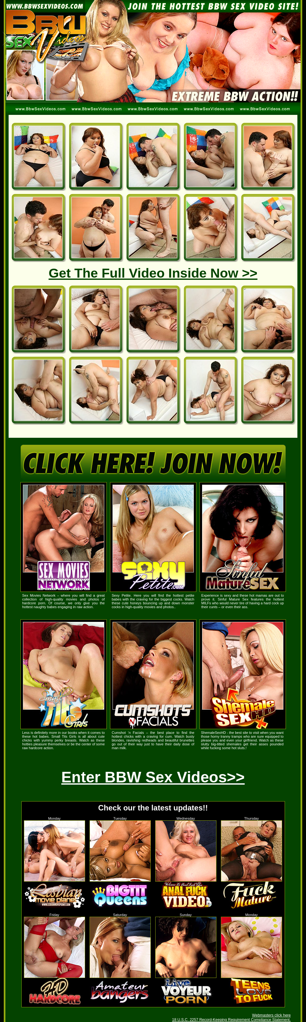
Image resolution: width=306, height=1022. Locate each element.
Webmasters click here (271, 1015)
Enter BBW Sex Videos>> (152, 777)
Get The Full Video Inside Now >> (152, 272)
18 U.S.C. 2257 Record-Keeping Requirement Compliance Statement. (231, 1020)
